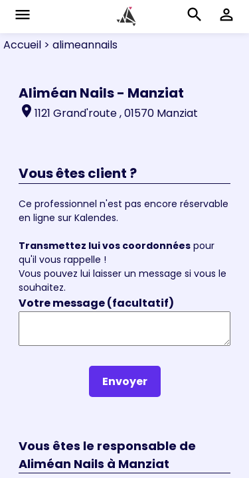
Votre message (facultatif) (96, 303)
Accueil (22, 44)
